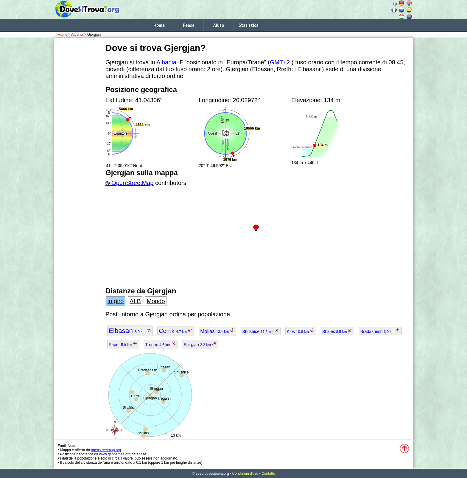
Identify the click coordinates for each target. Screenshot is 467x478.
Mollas (217, 331)
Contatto (268, 473)
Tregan (160, 344)
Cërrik (175, 331)
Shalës (337, 331)
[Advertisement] (78, 130)
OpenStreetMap (132, 183)
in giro (116, 301)
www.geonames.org (114, 454)
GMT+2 (280, 62)
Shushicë (260, 331)
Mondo (156, 301)
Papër (123, 344)
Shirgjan (200, 344)
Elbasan (130, 330)
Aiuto (218, 25)
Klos (301, 331)
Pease (188, 25)
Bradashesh (380, 331)
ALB (135, 301)
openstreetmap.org (106, 450)
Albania (77, 34)
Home (159, 25)
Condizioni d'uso (245, 473)
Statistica (249, 25)
